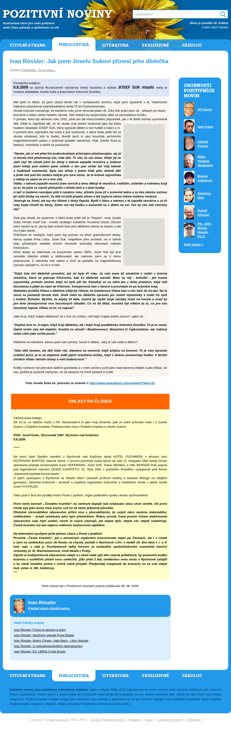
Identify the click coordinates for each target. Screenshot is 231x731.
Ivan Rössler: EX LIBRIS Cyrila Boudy (40, 651)
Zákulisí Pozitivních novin (107, 720)
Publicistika (74, 44)
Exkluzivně (155, 45)
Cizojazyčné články (170, 720)
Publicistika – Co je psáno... (38, 70)
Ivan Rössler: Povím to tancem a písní (40, 630)
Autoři (149, 720)
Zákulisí (192, 45)
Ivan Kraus (205, 126)
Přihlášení (194, 720)
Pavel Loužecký (58, 720)
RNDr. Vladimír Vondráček (205, 161)
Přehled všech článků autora (49, 608)
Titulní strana (27, 45)
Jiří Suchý (205, 109)
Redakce (135, 720)
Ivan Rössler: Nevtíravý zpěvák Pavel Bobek (44, 635)
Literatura (115, 45)
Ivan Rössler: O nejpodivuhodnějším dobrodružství (48, 646)
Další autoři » (193, 244)
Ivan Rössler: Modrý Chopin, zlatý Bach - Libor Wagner (51, 640)
